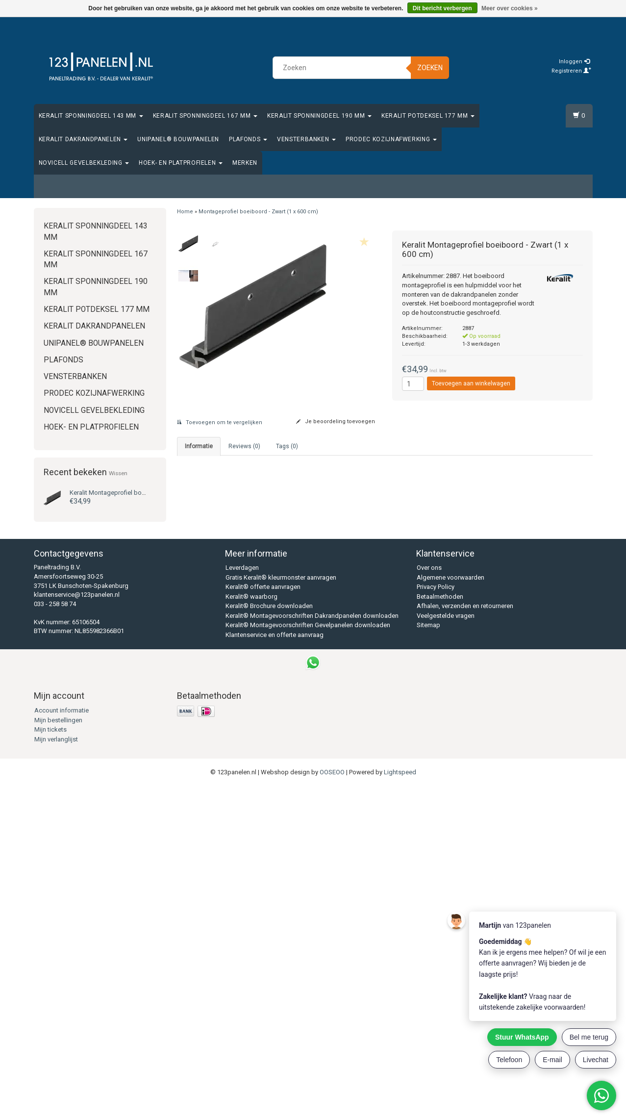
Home (185, 211)
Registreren (571, 71)
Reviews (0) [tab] (244, 446)
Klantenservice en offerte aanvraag (274, 969)
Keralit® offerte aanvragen (262, 921)
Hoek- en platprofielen (181, 162)
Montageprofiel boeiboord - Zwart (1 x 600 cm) (258, 211)
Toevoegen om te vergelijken (219, 422)
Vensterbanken (306, 139)
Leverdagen (242, 902)
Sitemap (428, 960)
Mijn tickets (50, 1064)
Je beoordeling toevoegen (335, 421)
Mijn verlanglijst (56, 1073)
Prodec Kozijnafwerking (391, 139)
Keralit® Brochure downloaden (269, 940)
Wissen (118, 473)
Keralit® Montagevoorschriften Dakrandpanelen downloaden (312, 950)
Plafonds (248, 139)
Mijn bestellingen (58, 1054)
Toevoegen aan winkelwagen (471, 383)
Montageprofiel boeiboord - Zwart (127, 492)
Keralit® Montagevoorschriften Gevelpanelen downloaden (307, 960)
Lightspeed (400, 1106)
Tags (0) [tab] (287, 446)
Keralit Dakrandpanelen (83, 139)
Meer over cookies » (509, 8)
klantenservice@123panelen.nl (77, 929)
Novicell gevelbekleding (84, 162)
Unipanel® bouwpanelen (178, 139)
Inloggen (574, 61)
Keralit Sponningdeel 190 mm (319, 115)
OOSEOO (332, 1106)
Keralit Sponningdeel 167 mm (205, 115)
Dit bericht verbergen (442, 8)
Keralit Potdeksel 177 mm (428, 115)
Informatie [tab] (199, 446)
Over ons (429, 902)
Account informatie (61, 1044)
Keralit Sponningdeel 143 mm (91, 115)
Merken (244, 162)
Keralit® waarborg (251, 931)
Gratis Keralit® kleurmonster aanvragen (280, 912)
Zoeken (430, 68)
